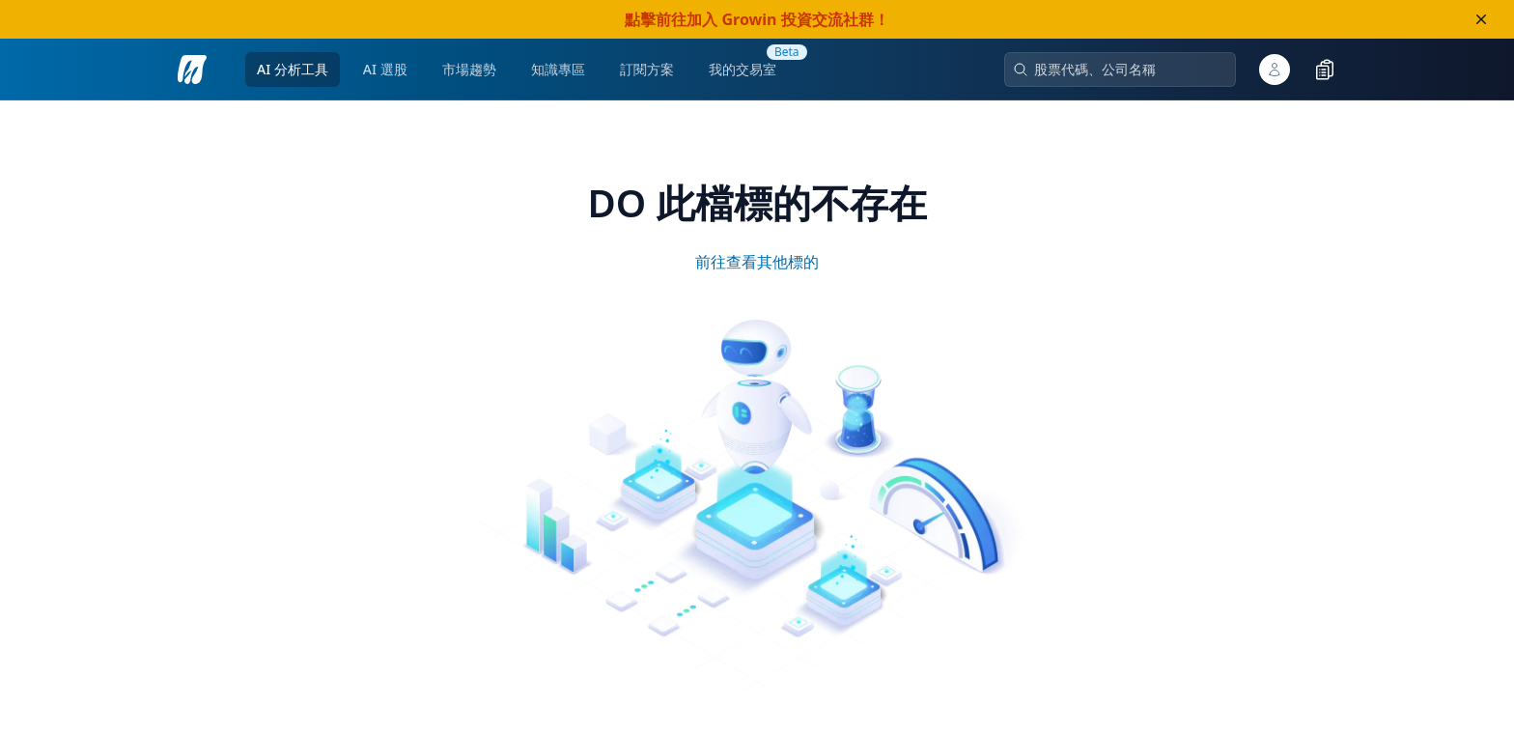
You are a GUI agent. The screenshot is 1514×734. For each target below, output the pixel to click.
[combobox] (1127, 69)
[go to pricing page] (647, 69)
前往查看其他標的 (757, 261)
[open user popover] (1274, 69)
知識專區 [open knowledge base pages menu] (558, 69)
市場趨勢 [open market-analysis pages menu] (469, 69)
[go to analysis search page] (192, 69)
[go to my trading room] (742, 69)
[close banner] (1481, 19)
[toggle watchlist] (1324, 69)
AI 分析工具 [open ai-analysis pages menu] (292, 69)
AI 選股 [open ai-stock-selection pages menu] (385, 69)
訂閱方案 (647, 69)
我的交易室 (742, 69)
